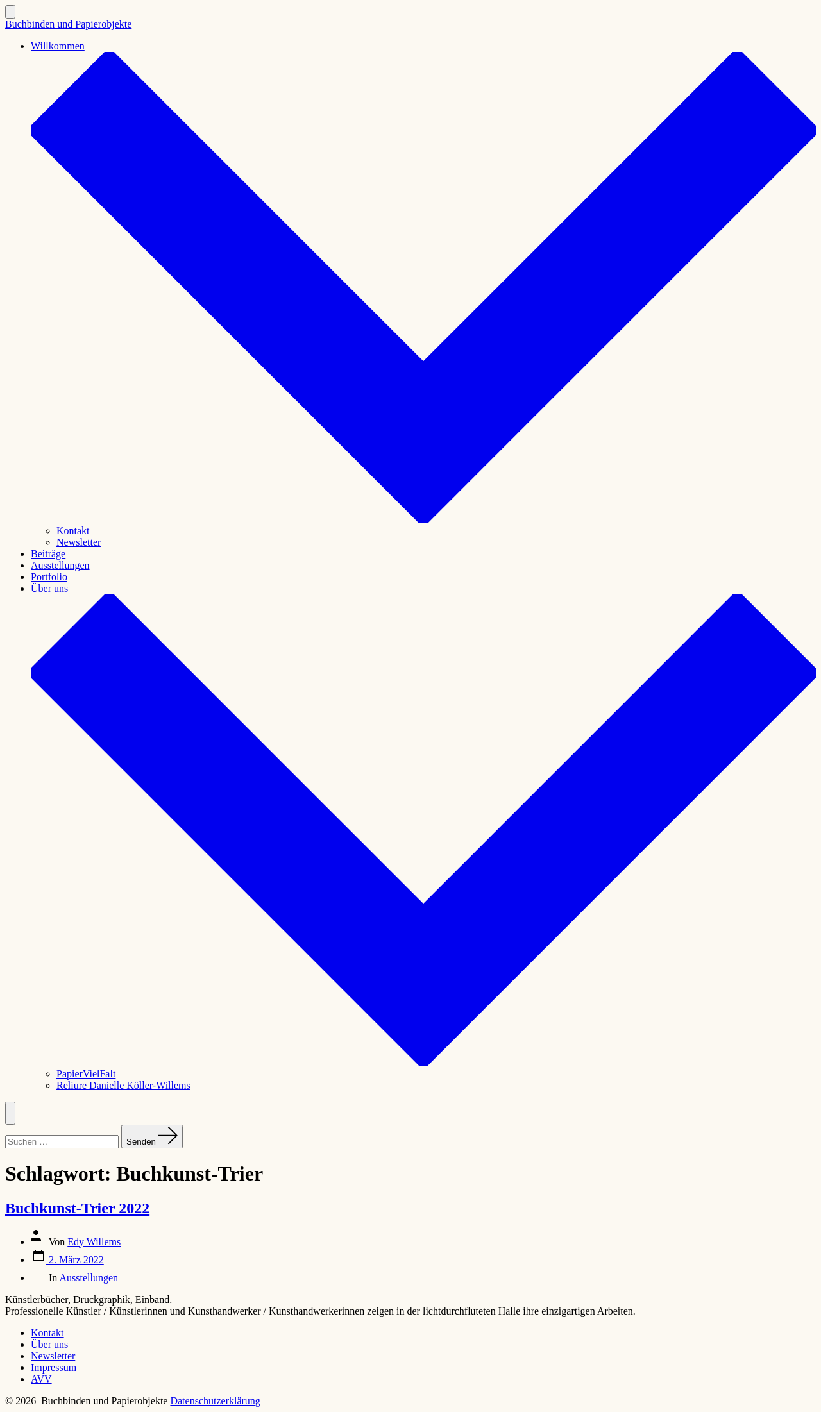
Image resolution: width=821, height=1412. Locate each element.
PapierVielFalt (85, 1073)
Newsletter (78, 542)
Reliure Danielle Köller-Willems (123, 1085)
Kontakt (73, 530)
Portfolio (49, 576)
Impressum (53, 1367)
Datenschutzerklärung (215, 1400)
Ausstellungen (60, 565)
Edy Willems (94, 1241)
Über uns (49, 1344)
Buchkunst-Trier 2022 (77, 1208)
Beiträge (48, 553)
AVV (41, 1379)
